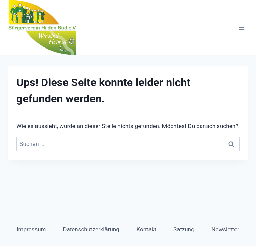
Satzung (184, 229)
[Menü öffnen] (241, 27)
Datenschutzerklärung (91, 229)
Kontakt (147, 229)
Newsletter (225, 229)
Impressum (31, 229)
